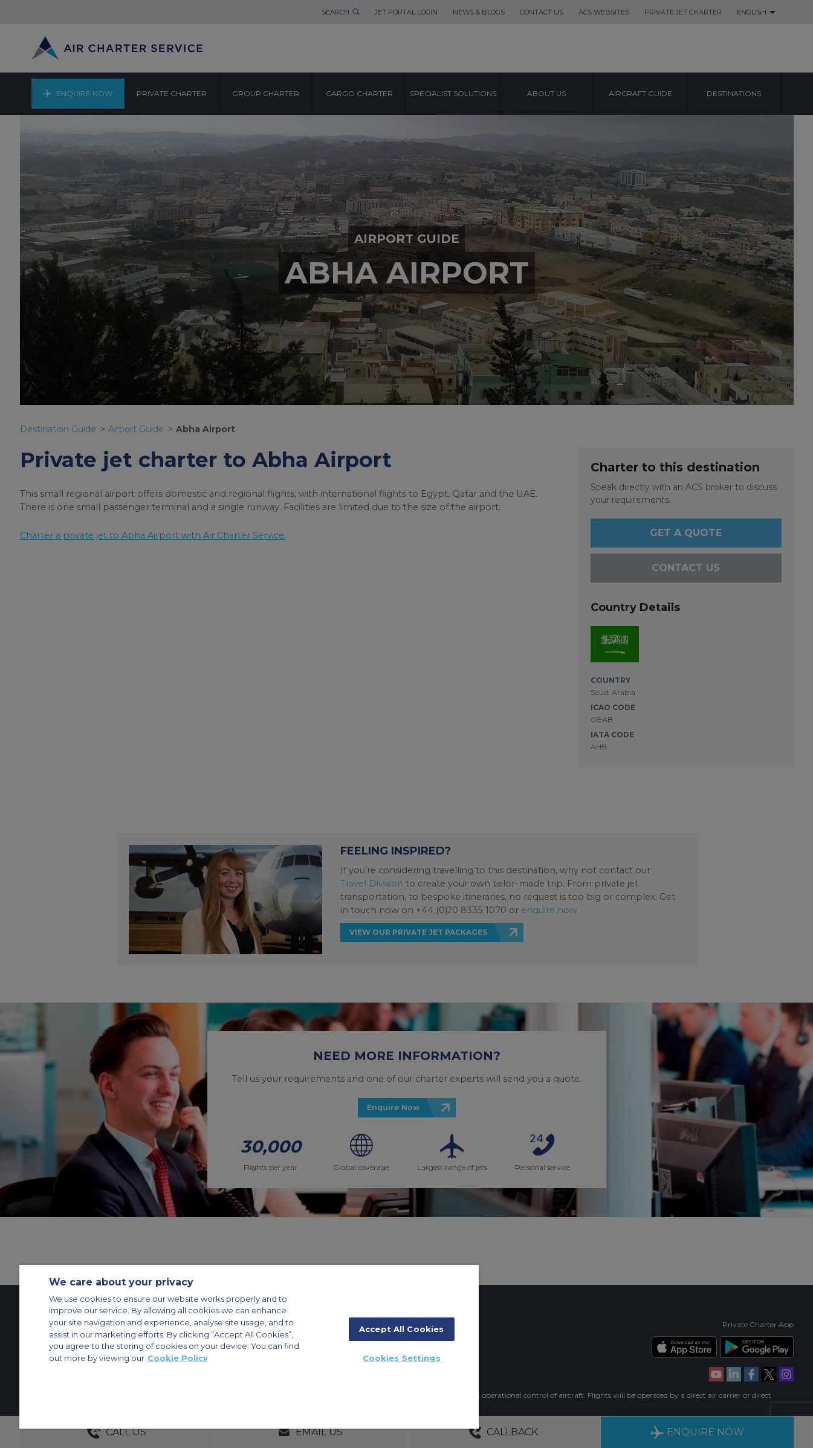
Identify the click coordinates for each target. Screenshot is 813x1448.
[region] (249, 1347)
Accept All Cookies (401, 1329)
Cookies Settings (402, 1358)
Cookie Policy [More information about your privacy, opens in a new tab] (177, 1358)
